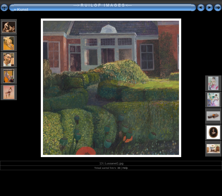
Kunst (22, 9)
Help (125, 167)
